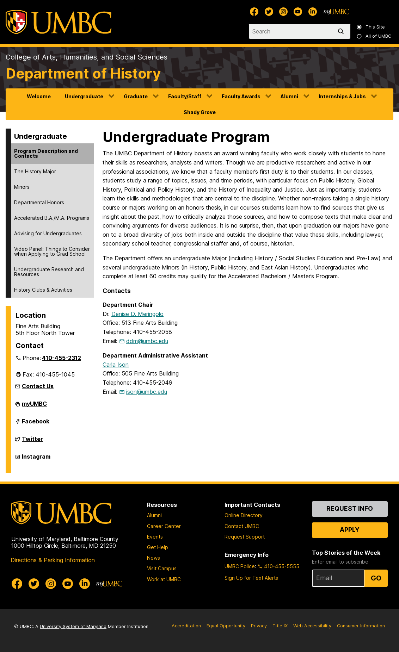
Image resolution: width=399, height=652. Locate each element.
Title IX (280, 625)
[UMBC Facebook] (254, 11)
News (153, 558)
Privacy (259, 625)
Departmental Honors (39, 202)
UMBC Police (240, 566)
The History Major (35, 171)
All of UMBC (374, 36)
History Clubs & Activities (43, 290)
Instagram (36, 459)
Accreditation (186, 625)
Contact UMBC (242, 526)
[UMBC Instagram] (283, 11)
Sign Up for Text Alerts (251, 578)
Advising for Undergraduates (48, 233)
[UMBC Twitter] (269, 11)
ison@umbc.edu (146, 391)
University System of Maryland (73, 626)
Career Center (164, 526)
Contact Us (38, 386)
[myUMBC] (336, 11)
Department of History (83, 73)
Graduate (136, 96)
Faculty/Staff (184, 96)
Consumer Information (361, 625)
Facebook (35, 424)
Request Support (245, 537)
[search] (342, 31)
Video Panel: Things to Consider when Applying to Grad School (52, 251)
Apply (350, 529)
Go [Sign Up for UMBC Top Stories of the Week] (376, 578)
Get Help (157, 547)
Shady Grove (200, 112)
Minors (22, 187)
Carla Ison (116, 364)
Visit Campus (162, 568)
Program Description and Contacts (46, 153)
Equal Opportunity (226, 625)
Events (155, 537)
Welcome (39, 96)
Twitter (32, 442)
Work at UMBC (164, 579)
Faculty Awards (241, 96)
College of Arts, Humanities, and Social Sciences (86, 57)
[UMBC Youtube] (298, 11)
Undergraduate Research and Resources (49, 271)
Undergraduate (84, 96)
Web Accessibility (312, 625)
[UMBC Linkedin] (312, 11)
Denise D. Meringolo (137, 313)
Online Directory (244, 515)
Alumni (289, 96)
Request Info (349, 508)
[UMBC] (58, 22)
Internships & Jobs (342, 96)
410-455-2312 (61, 357)
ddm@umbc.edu (147, 340)
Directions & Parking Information (53, 560)
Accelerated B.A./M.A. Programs (51, 218)
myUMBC (34, 406)
